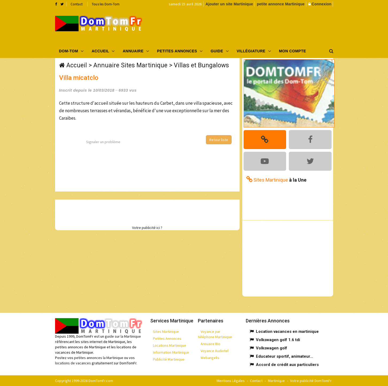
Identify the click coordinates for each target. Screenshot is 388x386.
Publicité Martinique (169, 359)
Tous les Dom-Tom (106, 4)
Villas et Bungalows (201, 65)
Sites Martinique (166, 331)
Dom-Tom (68, 51)
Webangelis (210, 357)
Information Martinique (171, 352)
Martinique (276, 380)
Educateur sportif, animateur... (284, 356)
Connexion (321, 4)
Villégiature (251, 51)
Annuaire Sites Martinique (130, 65)
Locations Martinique (169, 345)
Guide (217, 51)
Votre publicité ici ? (147, 227)
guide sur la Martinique (123, 336)
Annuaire (133, 51)
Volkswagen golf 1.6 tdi (278, 339)
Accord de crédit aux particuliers (287, 364)
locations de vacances (73, 363)
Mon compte (292, 51)
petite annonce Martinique (280, 4)
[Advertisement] (247, 26)
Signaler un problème (103, 141)
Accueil (100, 51)
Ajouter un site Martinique (229, 4)
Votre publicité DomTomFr (311, 380)
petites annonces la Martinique (98, 357)
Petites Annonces (177, 51)
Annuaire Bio (210, 343)
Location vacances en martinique (287, 331)
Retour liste (218, 139)
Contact (77, 4)
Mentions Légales (231, 380)
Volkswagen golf (271, 348)
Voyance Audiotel (214, 350)
